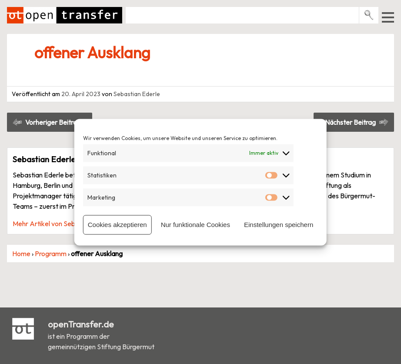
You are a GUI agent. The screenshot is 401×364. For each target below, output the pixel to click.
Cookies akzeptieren (117, 224)
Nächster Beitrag (350, 122)
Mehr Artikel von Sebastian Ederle (64, 223)
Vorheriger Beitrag (53, 122)
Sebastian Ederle (137, 94)
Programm (51, 253)
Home (21, 253)
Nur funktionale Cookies (195, 224)
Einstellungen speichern (278, 224)
